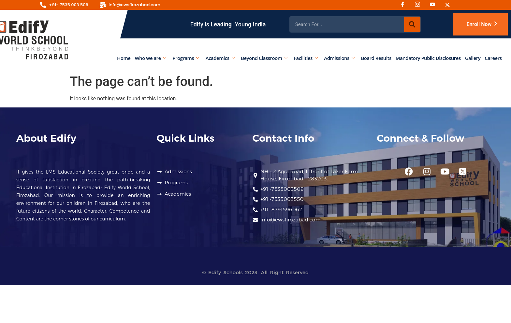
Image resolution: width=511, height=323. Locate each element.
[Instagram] (420, 5)
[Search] (412, 24)
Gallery (473, 58)
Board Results (376, 58)
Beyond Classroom (264, 58)
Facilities (306, 58)
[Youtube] (435, 5)
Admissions (339, 58)
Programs (186, 58)
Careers (493, 58)
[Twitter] (450, 5)
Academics (220, 58)
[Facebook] (405, 5)
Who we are (151, 58)
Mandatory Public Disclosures (428, 58)
